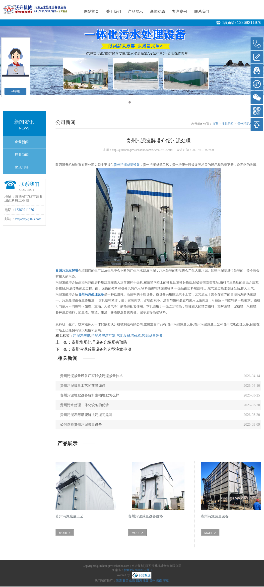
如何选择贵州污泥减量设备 (81, 424)
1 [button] (130, 102)
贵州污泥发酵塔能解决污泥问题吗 (86, 415)
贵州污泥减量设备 (127, 165)
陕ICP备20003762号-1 (138, 570)
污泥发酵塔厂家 (103, 336)
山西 (132, 580)
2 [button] (134, 102)
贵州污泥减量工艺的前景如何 (82, 386)
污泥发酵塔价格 (129, 336)
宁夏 (166, 580)
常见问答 (22, 167)
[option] (132, 60)
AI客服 (15, 91)
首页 (215, 123)
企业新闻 (22, 142)
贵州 (152, 580)
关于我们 (113, 11)
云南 (159, 580)
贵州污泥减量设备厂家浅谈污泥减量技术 (91, 376)
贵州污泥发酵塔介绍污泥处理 (249, 124)
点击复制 (138, 566)
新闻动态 (157, 11)
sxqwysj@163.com (28, 219)
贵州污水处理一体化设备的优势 (84, 405)
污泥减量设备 (152, 336)
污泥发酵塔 (81, 336)
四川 (139, 580)
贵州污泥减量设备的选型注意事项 (101, 349)
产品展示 (135, 11)
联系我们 (201, 11)
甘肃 (126, 580)
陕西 (119, 580)
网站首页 (91, 11)
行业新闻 (22, 155)
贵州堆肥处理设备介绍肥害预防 (99, 342)
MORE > (64, 533)
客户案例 (179, 11)
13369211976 (249, 22)
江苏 (146, 580)
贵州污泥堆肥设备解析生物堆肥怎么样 (89, 395)
